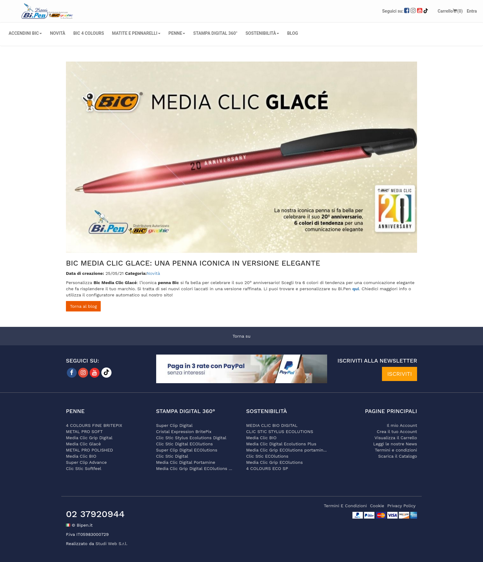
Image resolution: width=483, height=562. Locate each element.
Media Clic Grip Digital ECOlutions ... (194, 468)
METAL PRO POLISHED (89, 450)
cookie (377, 505)
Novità (153, 273)
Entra (472, 11)
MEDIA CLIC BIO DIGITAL (272, 425)
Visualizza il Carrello (396, 437)
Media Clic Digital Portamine (185, 462)
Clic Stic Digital (172, 456)
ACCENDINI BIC (25, 33)
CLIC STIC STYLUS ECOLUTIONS (279, 431)
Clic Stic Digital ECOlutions (184, 443)
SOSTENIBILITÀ (262, 33)
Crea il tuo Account (397, 431)
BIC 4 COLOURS (88, 33)
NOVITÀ (57, 33)
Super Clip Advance (86, 462)
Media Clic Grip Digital (89, 437)
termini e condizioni (345, 505)
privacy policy (401, 505)
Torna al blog (83, 306)
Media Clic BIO (81, 456)
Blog (292, 33)
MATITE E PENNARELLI (136, 33)
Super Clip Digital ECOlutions (186, 450)
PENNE (176, 33)
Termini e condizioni (396, 450)
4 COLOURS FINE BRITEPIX (94, 425)
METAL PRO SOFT (84, 431)
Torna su (241, 336)
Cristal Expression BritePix (184, 431)
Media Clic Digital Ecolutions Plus (281, 443)
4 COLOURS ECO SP (267, 468)
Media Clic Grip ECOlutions (274, 462)
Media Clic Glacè (83, 443)
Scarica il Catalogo (397, 456)
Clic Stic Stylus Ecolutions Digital (191, 437)
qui (355, 288)
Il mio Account (402, 425)
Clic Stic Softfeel (83, 468)
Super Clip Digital (174, 425)
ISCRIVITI (399, 374)
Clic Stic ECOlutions (267, 456)
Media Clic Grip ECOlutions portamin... (286, 450)
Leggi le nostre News (395, 443)
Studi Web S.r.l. (111, 543)
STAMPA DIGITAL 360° (215, 33)
